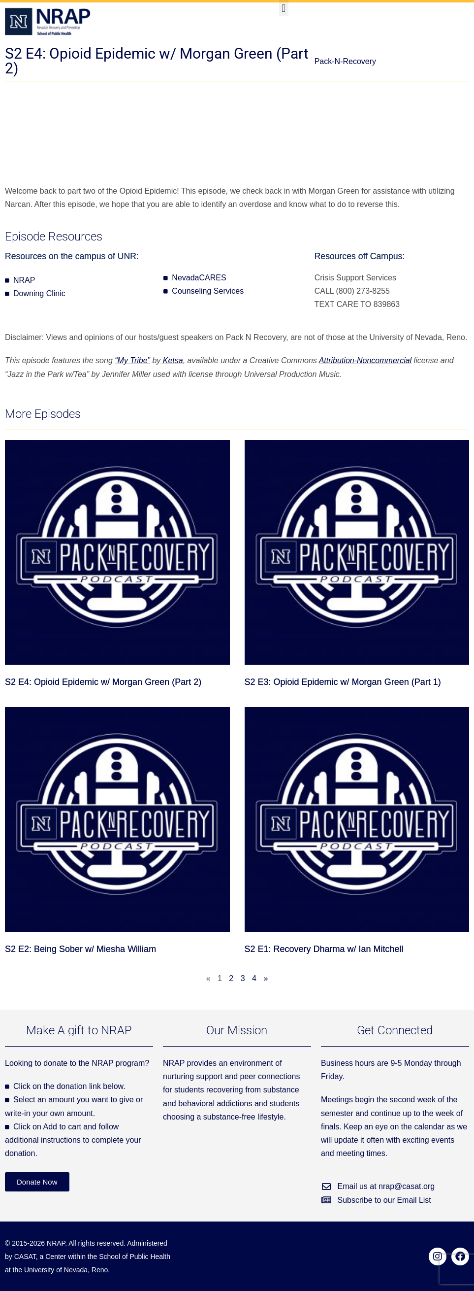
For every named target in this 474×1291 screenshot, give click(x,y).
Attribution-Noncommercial (365, 360)
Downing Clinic (39, 293)
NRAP (24, 280)
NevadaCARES (199, 277)
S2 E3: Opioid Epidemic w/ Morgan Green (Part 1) (343, 682)
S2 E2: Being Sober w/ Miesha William (80, 949)
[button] (283, 8)
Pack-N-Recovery (345, 61)
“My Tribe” (132, 360)
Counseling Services (208, 291)
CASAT (25, 1256)
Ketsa (171, 360)
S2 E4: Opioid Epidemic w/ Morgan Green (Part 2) (103, 682)
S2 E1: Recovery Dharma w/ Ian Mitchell (324, 949)
